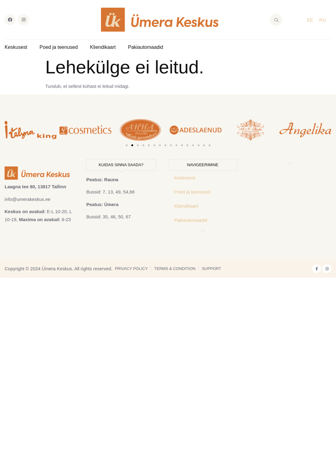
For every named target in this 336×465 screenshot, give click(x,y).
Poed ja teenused (59, 47)
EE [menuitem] (310, 19)
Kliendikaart (103, 47)
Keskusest (16, 47)
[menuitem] (310, 19)
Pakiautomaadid (145, 47)
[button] (11, 130)
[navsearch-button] (276, 20)
